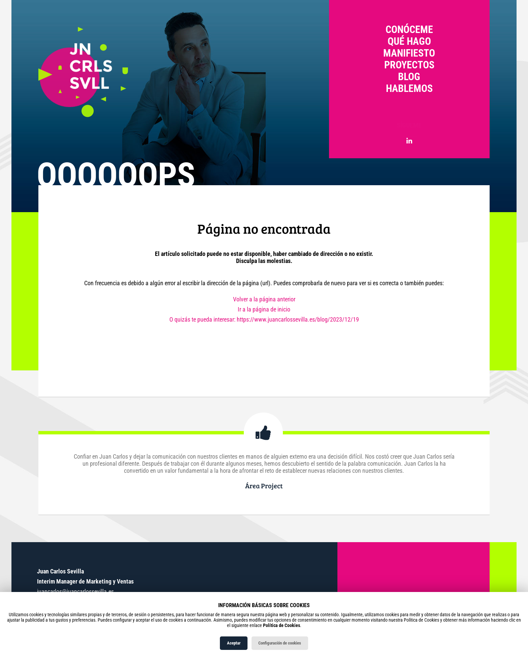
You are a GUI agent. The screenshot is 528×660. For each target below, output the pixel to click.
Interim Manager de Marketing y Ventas (85, 581)
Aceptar (233, 643)
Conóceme (409, 29)
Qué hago (409, 41)
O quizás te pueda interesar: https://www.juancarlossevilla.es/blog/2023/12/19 (264, 319)
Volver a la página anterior (264, 299)
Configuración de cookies (279, 643)
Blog (409, 76)
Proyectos (409, 65)
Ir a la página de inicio (264, 309)
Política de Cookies (281, 625)
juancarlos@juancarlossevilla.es (75, 591)
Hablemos (409, 88)
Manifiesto (409, 53)
